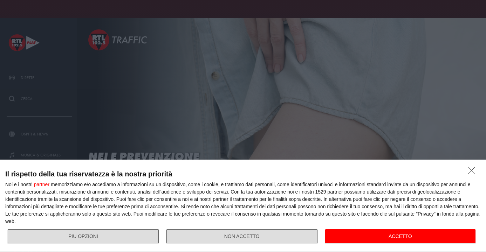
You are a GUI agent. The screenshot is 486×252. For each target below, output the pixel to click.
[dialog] (243, 206)
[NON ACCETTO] (473, 172)
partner (41, 184)
